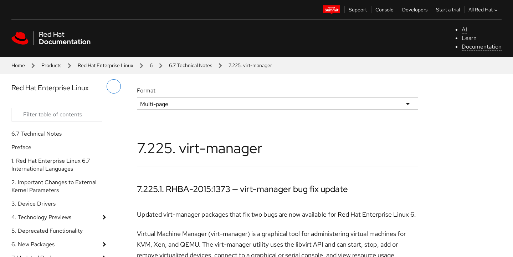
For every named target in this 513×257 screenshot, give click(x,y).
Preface (21, 147)
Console (384, 9)
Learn (469, 38)
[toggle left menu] (114, 86)
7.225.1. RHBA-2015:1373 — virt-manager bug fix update (242, 189)
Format (146, 90)
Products (51, 65)
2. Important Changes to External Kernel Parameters (54, 186)
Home (18, 65)
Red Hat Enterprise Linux (105, 65)
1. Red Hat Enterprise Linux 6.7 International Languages (50, 164)
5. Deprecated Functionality (47, 231)
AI (464, 29)
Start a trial (448, 9)
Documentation (482, 46)
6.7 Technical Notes (190, 65)
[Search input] (56, 114)
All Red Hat (483, 9)
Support (358, 9)
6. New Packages (33, 244)
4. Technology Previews (41, 217)
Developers (414, 9)
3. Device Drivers (33, 203)
